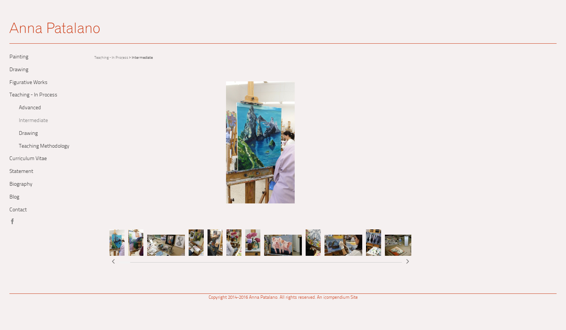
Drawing (18, 70)
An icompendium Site (337, 297)
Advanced (30, 108)
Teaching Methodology (44, 146)
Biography (20, 184)
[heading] (54, 30)
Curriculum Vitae (28, 159)
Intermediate (33, 121)
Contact (18, 210)
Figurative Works (28, 83)
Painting (18, 57)
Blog (14, 197)
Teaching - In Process (33, 95)
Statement (21, 171)
